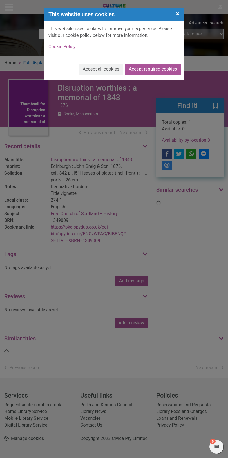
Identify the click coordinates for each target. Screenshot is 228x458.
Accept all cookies (101, 69)
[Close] (177, 14)
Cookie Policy (61, 46)
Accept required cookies (153, 69)
